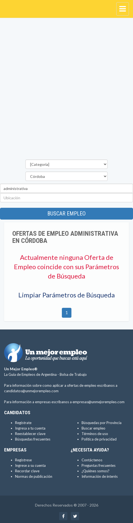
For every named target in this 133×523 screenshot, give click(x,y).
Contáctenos (92, 460)
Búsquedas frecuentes (32, 439)
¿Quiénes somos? (95, 471)
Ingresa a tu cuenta (30, 428)
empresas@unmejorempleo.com (99, 402)
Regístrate (23, 422)
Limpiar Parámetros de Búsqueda (66, 295)
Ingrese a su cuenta (30, 465)
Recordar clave (27, 471)
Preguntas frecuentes (98, 465)
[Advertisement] (66, 90)
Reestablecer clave (30, 433)
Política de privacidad (99, 439)
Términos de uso (95, 433)
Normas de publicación (33, 476)
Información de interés (100, 476)
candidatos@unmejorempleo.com (31, 391)
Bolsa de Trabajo (73, 374)
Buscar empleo (66, 213)
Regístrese (23, 460)
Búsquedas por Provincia (102, 422)
